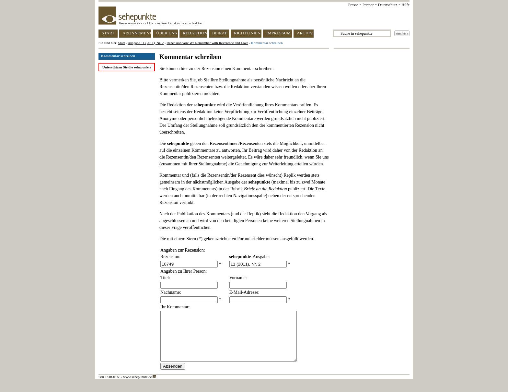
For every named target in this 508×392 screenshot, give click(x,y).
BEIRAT (219, 32)
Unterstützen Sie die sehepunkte (126, 67)
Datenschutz (387, 5)
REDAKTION (195, 32)
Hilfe (405, 5)
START (108, 32)
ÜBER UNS (166, 32)
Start (121, 43)
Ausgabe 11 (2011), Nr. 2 (146, 43)
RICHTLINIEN (247, 32)
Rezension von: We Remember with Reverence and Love (207, 43)
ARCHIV (305, 32)
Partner (368, 5)
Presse (353, 5)
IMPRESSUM (278, 32)
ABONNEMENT (136, 32)
